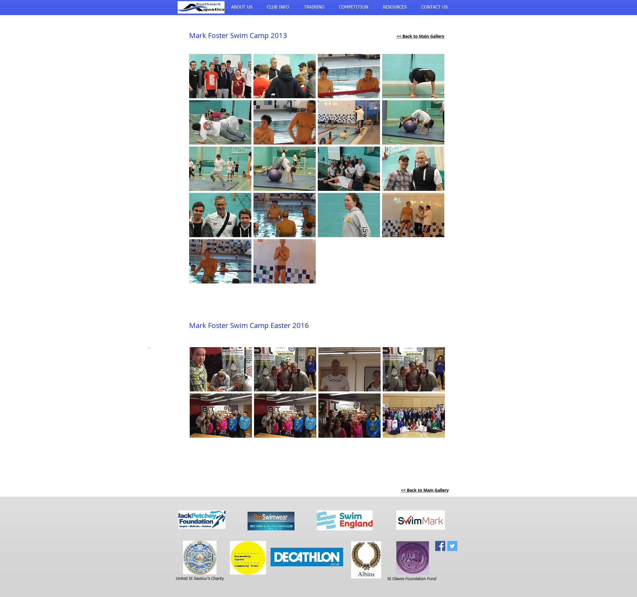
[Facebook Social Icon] (440, 546)
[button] (242, 7)
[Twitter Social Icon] (452, 546)
